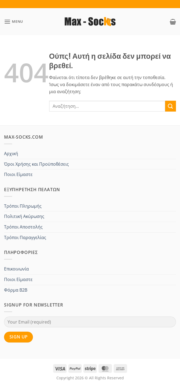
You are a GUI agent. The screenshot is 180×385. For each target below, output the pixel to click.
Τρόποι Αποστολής (23, 227)
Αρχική (11, 153)
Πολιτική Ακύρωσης (24, 216)
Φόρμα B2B (15, 290)
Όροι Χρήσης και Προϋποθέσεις (36, 164)
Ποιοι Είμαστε (18, 174)
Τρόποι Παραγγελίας (25, 237)
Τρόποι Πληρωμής (23, 206)
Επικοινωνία (16, 269)
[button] (13, 21)
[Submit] (170, 106)
